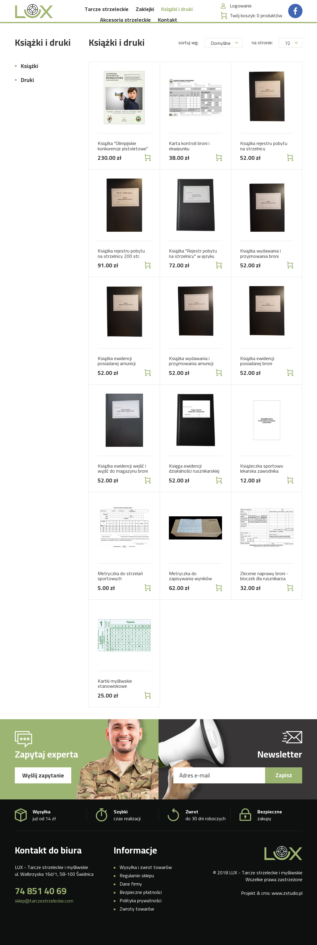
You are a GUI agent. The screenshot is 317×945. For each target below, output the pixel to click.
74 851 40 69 (40, 906)
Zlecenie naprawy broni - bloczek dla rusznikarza (264, 591)
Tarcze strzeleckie (107, 17)
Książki (29, 81)
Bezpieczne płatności (141, 907)
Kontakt (167, 28)
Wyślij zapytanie (43, 790)
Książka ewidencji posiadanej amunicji (117, 376)
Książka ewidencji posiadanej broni (257, 376)
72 (291, 58)
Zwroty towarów (137, 923)
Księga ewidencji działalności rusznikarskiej (194, 483)
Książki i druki (177, 17)
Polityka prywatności (140, 915)
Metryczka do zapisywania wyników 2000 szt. (190, 593)
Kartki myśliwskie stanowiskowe (115, 698)
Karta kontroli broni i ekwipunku (189, 161)
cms (265, 908)
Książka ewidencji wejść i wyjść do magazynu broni (123, 483)
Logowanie (241, 13)
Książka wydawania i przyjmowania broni (260, 268)
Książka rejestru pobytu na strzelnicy (263, 161)
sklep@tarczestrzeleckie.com (44, 916)
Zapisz (283, 790)
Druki (27, 95)
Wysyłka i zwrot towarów (146, 882)
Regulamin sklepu (137, 890)
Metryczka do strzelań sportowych (120, 591)
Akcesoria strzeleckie (125, 28)
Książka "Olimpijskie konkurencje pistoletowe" (123, 161)
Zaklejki (145, 17)
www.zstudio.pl (287, 908)
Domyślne (224, 58)
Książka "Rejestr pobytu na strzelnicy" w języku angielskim (193, 271)
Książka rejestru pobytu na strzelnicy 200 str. (121, 268)
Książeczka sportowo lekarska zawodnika (261, 483)
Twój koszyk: (256, 23)
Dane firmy (131, 898)
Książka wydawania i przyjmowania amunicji (191, 376)
